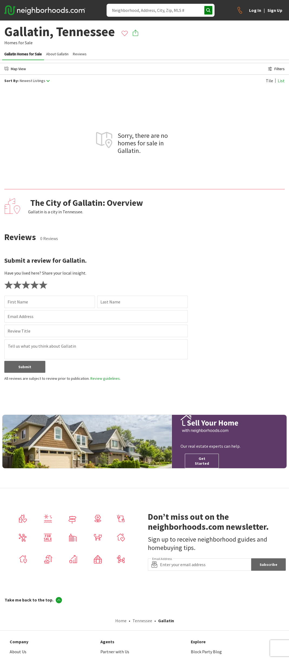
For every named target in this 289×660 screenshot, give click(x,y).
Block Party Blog (206, 651)
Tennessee (142, 620)
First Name (18, 302)
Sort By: (11, 81)
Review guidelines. (105, 378)
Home (121, 620)
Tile (269, 80)
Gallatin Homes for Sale (23, 54)
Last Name (110, 302)
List (281, 80)
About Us (18, 651)
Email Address (20, 316)
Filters (276, 68)
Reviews (80, 54)
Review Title (19, 331)
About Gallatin (57, 54)
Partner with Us (114, 651)
